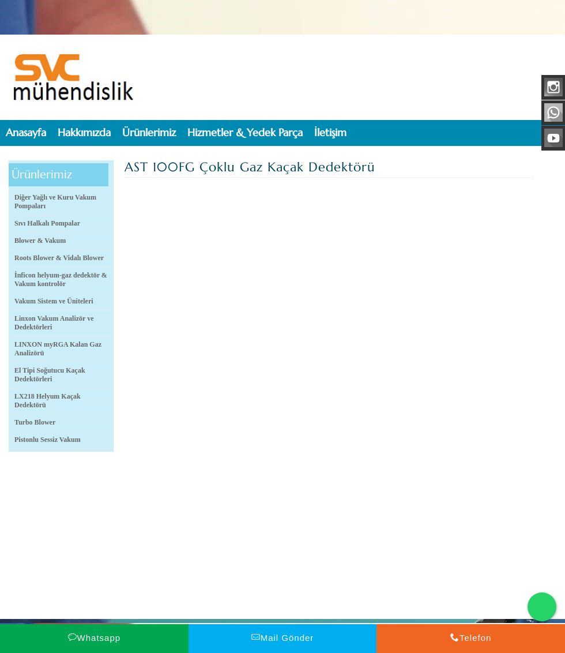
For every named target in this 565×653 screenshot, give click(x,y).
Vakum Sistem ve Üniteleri (53, 301)
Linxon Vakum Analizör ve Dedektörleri (53, 322)
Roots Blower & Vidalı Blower (59, 258)
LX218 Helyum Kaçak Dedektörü (47, 400)
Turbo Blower (34, 422)
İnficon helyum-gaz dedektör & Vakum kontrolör (60, 279)
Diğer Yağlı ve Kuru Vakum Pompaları (55, 201)
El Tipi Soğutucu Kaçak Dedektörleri (49, 374)
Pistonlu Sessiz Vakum (47, 440)
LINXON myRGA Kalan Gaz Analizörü (57, 348)
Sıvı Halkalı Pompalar (47, 223)
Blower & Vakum (40, 241)
